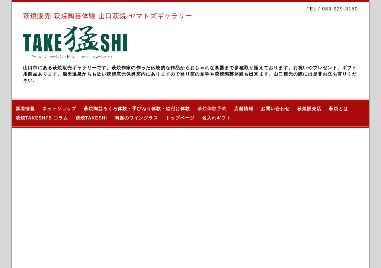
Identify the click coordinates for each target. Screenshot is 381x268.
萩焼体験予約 (212, 108)
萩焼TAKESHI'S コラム (42, 118)
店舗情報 (243, 108)
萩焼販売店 (309, 108)
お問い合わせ (275, 108)
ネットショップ (59, 108)
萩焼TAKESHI (91, 118)
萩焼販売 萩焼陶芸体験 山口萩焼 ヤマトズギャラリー (107, 16)
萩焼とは (338, 108)
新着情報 (25, 108)
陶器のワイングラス (136, 118)
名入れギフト (216, 118)
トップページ (180, 118)
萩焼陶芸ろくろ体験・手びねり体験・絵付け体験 (137, 108)
